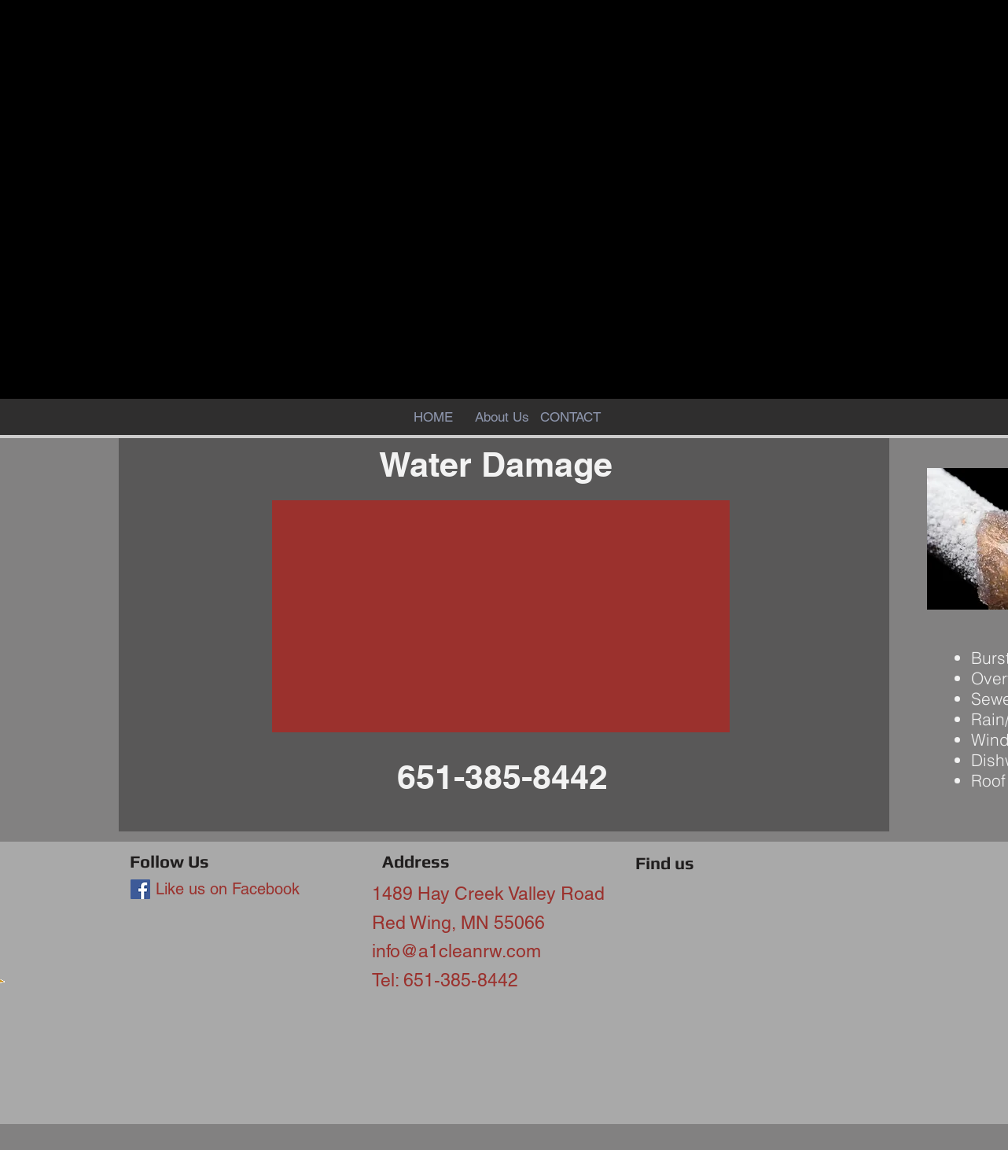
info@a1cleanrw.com (456, 951)
